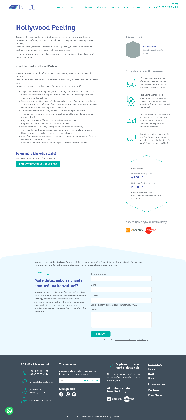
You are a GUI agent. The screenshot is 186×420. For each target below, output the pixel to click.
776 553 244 (38, 374)
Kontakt (137, 8)
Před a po (102, 8)
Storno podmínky (156, 384)
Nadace (152, 378)
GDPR (151, 373)
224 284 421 (38, 371)
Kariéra (152, 369)
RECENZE (115, 8)
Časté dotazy (155, 364)
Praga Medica (155, 394)
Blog (126, 8)
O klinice (61, 8)
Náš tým (75, 8)
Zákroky (87, 8)
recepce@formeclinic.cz (41, 382)
